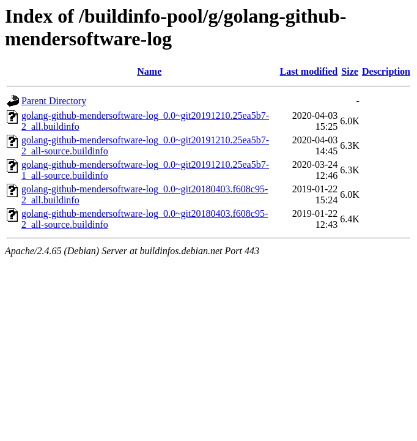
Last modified (309, 71)
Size (349, 71)
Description (386, 71)
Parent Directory (53, 101)
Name (149, 71)
